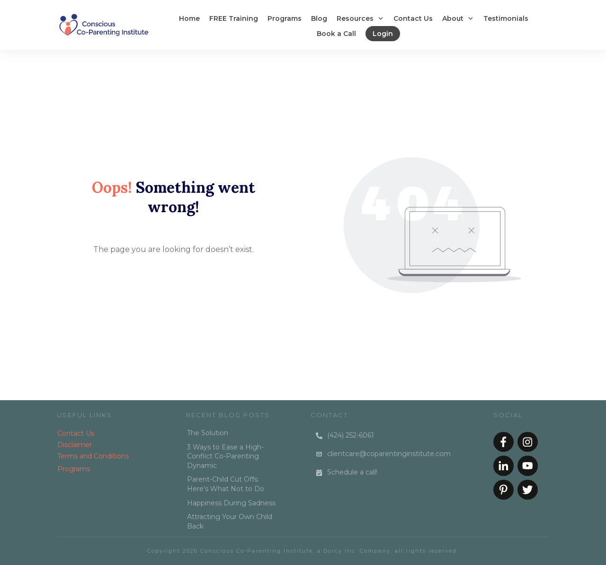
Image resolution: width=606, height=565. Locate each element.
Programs (73, 469)
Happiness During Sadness (231, 503)
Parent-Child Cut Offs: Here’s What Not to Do (225, 484)
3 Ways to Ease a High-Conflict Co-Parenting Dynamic (225, 456)
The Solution (207, 433)
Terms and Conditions (93, 456)
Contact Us (75, 433)
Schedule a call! (352, 472)
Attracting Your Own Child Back (229, 521)
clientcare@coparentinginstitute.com (389, 453)
